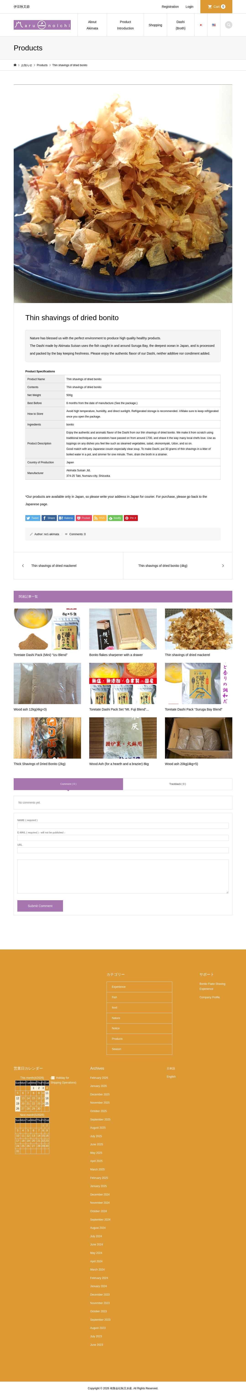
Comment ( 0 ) (68, 784)
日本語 (171, 1068)
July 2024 (96, 1236)
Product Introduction (125, 25)
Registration (170, 6)
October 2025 (98, 1111)
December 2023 (100, 1294)
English (171, 1076)
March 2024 (97, 1269)
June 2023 (96, 1344)
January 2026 (98, 1086)
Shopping (155, 25)
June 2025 (96, 1144)
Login (189, 6)
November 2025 (100, 1102)
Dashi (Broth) (181, 25)
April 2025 (96, 1161)
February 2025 (99, 1178)
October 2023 (98, 1311)
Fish (114, 997)
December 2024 (100, 1194)
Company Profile (209, 997)
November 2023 (100, 1303)
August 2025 (97, 1127)
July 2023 (96, 1336)
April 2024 (96, 1261)
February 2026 (99, 1077)
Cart (219, 6)
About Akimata (92, 25)
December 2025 (100, 1094)
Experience (119, 986)
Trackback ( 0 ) (177, 784)
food (114, 1007)
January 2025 (98, 1186)
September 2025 (100, 1119)
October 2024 (98, 1211)
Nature (116, 1018)
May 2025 (96, 1152)
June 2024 (96, 1244)
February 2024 (99, 1278)
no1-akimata (51, 534)
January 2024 (98, 1286)
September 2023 (100, 1319)
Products (117, 1038)
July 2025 (96, 1136)
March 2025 (97, 1169)
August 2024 (97, 1227)
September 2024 (100, 1219)
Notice (116, 1028)
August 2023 (97, 1328)
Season (116, 1049)
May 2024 (96, 1253)
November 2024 (100, 1202)
